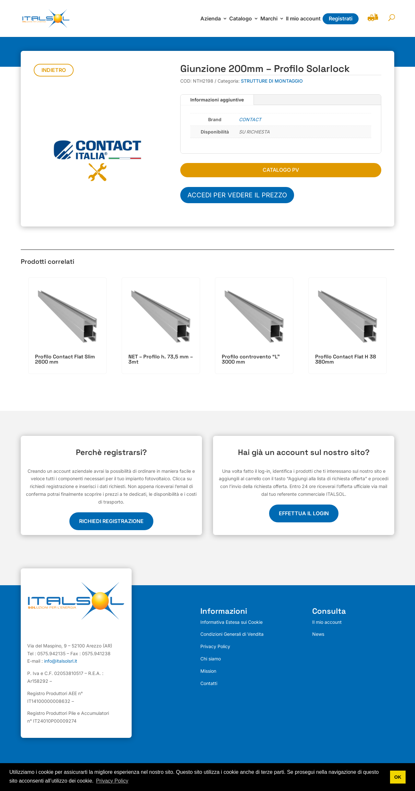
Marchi (269, 19)
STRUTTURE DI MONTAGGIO (272, 81)
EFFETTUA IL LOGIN (304, 513)
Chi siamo (210, 658)
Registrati (340, 18)
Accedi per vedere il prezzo (237, 195)
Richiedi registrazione (111, 521)
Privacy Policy (215, 646)
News (318, 634)
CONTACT (250, 119)
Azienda (210, 19)
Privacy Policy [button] (112, 781)
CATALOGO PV (281, 170)
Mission (208, 671)
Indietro (54, 70)
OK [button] (397, 777)
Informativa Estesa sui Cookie (231, 622)
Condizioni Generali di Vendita (232, 634)
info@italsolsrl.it (60, 661)
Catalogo (240, 19)
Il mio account (303, 19)
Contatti (208, 683)
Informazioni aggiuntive (217, 99)
